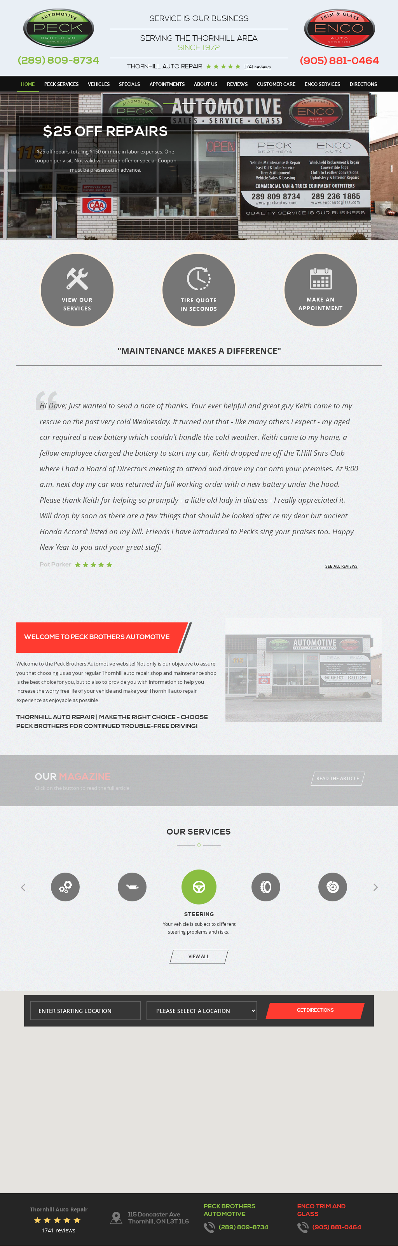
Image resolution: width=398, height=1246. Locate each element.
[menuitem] (28, 84)
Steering (199, 887)
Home (28, 84)
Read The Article (337, 778)
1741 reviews (257, 67)
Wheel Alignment (265, 887)
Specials (129, 84)
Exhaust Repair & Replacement (132, 887)
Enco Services (322, 84)
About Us (205, 84)
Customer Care (276, 84)
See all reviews (341, 566)
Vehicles (99, 84)
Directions (363, 84)
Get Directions (315, 1010)
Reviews (237, 84)
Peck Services (61, 84)
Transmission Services (65, 887)
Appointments (167, 84)
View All (199, 956)
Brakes (332, 887)
